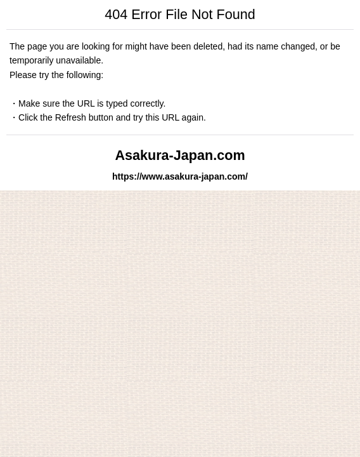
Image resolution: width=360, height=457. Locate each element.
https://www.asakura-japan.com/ (180, 176)
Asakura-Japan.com (180, 155)
